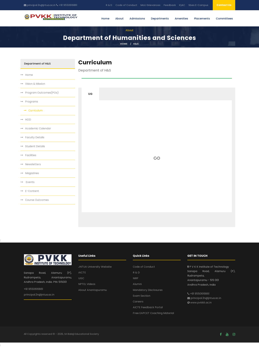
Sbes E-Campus (198, 5)
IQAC (182, 5)
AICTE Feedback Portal (148, 307)
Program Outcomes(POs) (42, 93)
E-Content (32, 191)
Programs (31, 101)
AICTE (82, 272)
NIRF (135, 278)
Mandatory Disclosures (148, 290)
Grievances (153, 5)
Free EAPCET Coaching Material (153, 313)
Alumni (137, 284)
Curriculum (35, 110)
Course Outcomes (37, 200)
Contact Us (224, 5)
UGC (81, 278)
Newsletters (33, 164)
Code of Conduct (126, 5)
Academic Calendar (38, 128)
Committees (224, 18)
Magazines (32, 173)
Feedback (170, 5)
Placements (202, 18)
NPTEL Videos (86, 284)
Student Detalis (35, 146)
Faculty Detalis (34, 137)
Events (30, 182)
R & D (109, 5)
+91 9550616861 (66, 5)
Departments (160, 18)
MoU (143, 5)
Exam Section (141, 296)
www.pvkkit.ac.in (199, 302)
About (119, 18)
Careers (138, 301)
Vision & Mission (35, 84)
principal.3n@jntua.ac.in (40, 5)
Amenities (181, 18)
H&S (136, 43)
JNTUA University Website (95, 267)
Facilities (30, 155)
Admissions (137, 18)
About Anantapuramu (92, 290)
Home (105, 18)
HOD (28, 119)
